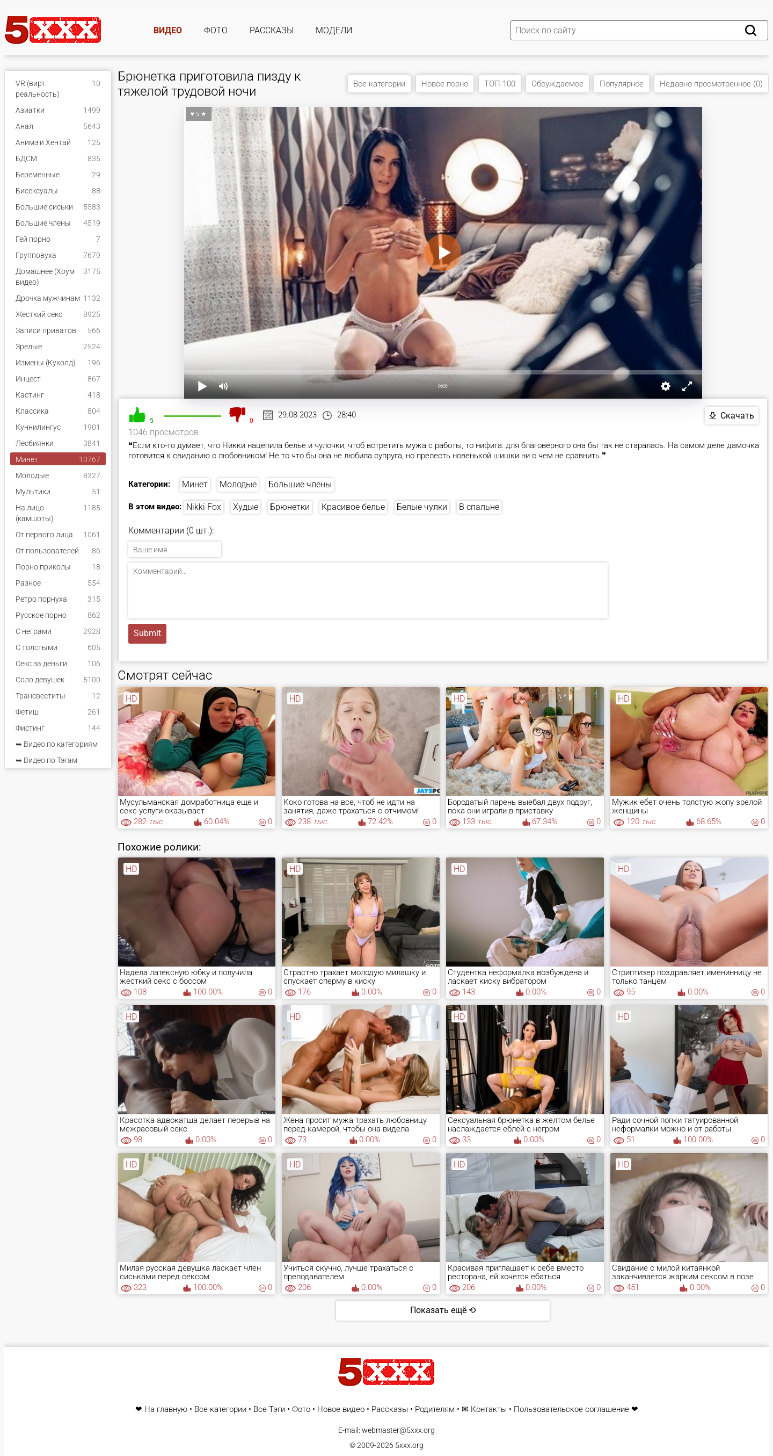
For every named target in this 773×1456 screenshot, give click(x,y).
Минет (195, 484)
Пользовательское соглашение (571, 1409)
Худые (245, 507)
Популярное (622, 84)
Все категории (379, 84)
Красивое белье (353, 507)
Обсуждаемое (557, 84)
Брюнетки (290, 507)
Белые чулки (422, 507)
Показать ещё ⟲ (443, 1310)
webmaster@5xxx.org (398, 1430)
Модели (334, 30)
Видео (168, 30)
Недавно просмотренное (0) (711, 84)
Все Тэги (269, 1409)
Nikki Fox (203, 507)
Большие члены (300, 484)
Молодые (238, 484)
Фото (216, 30)
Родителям (435, 1409)
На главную (165, 1409)
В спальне (479, 507)
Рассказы (272, 30)
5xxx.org (409, 1445)
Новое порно (444, 84)
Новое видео (340, 1409)
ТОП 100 (499, 84)
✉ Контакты (484, 1409)
